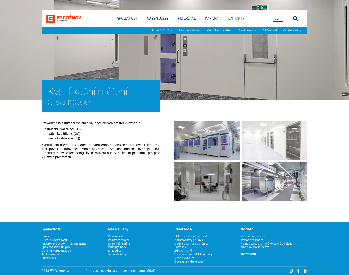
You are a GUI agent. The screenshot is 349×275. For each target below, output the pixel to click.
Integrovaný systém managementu (64, 243)
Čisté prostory (247, 30)
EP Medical (270, 30)
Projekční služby (162, 30)
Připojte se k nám (252, 240)
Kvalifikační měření (219, 30)
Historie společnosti (54, 240)
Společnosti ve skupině (56, 247)
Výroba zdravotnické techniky (193, 254)
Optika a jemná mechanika (191, 243)
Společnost (127, 18)
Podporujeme (50, 254)
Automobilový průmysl (188, 240)
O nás (45, 236)
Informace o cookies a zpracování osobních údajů (119, 271)
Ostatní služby (292, 30)
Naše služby (158, 18)
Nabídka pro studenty (255, 247)
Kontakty (236, 18)
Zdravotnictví (183, 251)
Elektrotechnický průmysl (190, 236)
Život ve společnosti (253, 236)
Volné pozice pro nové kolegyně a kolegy (266, 243)
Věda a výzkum (184, 258)
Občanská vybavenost (188, 261)
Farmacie (180, 247)
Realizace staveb (189, 30)
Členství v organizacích (56, 251)
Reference (187, 18)
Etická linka (49, 258)
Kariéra (211, 18)
